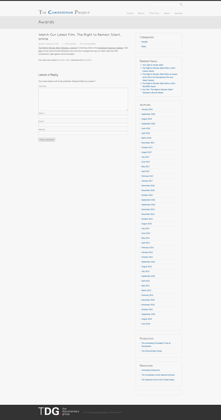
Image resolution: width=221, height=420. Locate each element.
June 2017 (146, 162)
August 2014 (147, 224)
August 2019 (147, 119)
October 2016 (147, 195)
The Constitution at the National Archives (158, 375)
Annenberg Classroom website (110, 48)
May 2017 (146, 167)
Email (41, 121)
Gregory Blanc (90, 44)
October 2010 (147, 309)
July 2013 (145, 271)
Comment (42, 86)
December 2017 (148, 143)
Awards (62, 60)
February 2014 (147, 247)
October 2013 (147, 257)
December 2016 (148, 186)
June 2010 (146, 324)
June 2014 (146, 233)
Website (41, 129)
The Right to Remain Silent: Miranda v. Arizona (57, 48)
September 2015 (148, 205)
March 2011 (146, 290)
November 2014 (148, 214)
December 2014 (148, 209)
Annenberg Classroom (151, 370)
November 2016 (148, 190)
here (40, 51)
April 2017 (146, 171)
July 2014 (145, 228)
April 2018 (146, 133)
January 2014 (147, 252)
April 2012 (146, 281)
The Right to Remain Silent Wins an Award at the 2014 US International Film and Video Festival (159, 77)
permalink (87, 60)
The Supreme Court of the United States (158, 380)
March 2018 (146, 138)
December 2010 (148, 300)
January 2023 (147, 109)
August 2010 (147, 319)
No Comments (70, 44)
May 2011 (146, 286)
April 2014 (146, 243)
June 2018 (146, 128)
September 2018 (148, 124)
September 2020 (148, 114)
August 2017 (147, 152)
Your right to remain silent (152, 65)
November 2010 (148, 305)
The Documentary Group (152, 351)
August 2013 (147, 267)
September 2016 (148, 200)
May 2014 (146, 238)
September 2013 (148, 262)
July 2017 (145, 157)
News (68, 60)
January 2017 (147, 181)
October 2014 (147, 219)
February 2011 (147, 295)
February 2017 (147, 176)
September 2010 (148, 314)
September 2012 (148, 276)
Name (41, 113)
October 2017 (147, 147)
